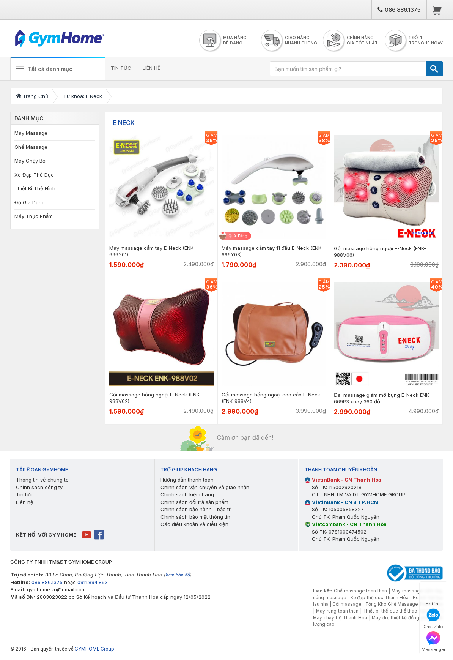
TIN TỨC (121, 68)
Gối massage (346, 604)
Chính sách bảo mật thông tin (195, 517)
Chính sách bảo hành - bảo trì (196, 509)
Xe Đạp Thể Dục (34, 175)
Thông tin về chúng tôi (43, 480)
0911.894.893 (92, 582)
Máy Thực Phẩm (33, 216)
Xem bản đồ (177, 575)
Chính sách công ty (39, 487)
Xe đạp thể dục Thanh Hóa (379, 597)
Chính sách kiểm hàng (187, 494)
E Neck (124, 122)
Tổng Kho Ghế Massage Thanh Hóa (404, 604)
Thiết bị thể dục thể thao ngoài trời (401, 611)
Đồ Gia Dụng (29, 202)
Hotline (433, 596)
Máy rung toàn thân (337, 611)
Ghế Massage (30, 147)
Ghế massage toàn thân (360, 591)
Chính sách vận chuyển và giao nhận (204, 487)
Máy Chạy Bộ (30, 161)
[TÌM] (434, 68)
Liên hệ (24, 502)
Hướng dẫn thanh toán (187, 480)
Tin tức (24, 494)
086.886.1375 (399, 9)
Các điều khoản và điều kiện (194, 524)
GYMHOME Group (94, 649)
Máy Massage (30, 133)
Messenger (433, 641)
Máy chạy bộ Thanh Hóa (340, 618)
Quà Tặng (237, 235)
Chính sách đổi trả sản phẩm (194, 502)
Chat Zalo (433, 618)
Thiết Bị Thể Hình (34, 188)
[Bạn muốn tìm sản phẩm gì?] (348, 68)
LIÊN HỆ (151, 68)
